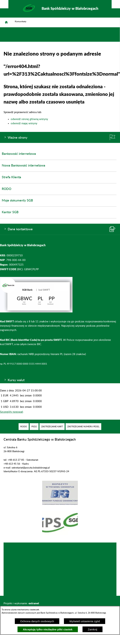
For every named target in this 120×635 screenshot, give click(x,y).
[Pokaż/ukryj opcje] (4, 4)
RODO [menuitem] (6, 189)
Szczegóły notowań (11, 412)
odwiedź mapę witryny (24, 123)
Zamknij (92, 629)
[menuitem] (24, 426)
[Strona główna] (6, 22)
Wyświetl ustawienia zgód (84, 621)
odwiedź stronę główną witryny (29, 119)
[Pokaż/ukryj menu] (116, 4)
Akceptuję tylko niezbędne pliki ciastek (47, 629)
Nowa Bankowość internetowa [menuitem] (23, 165)
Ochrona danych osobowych (37, 621)
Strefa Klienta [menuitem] (11, 177)
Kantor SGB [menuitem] (10, 212)
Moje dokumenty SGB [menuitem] (17, 200)
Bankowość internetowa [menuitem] (19, 154)
